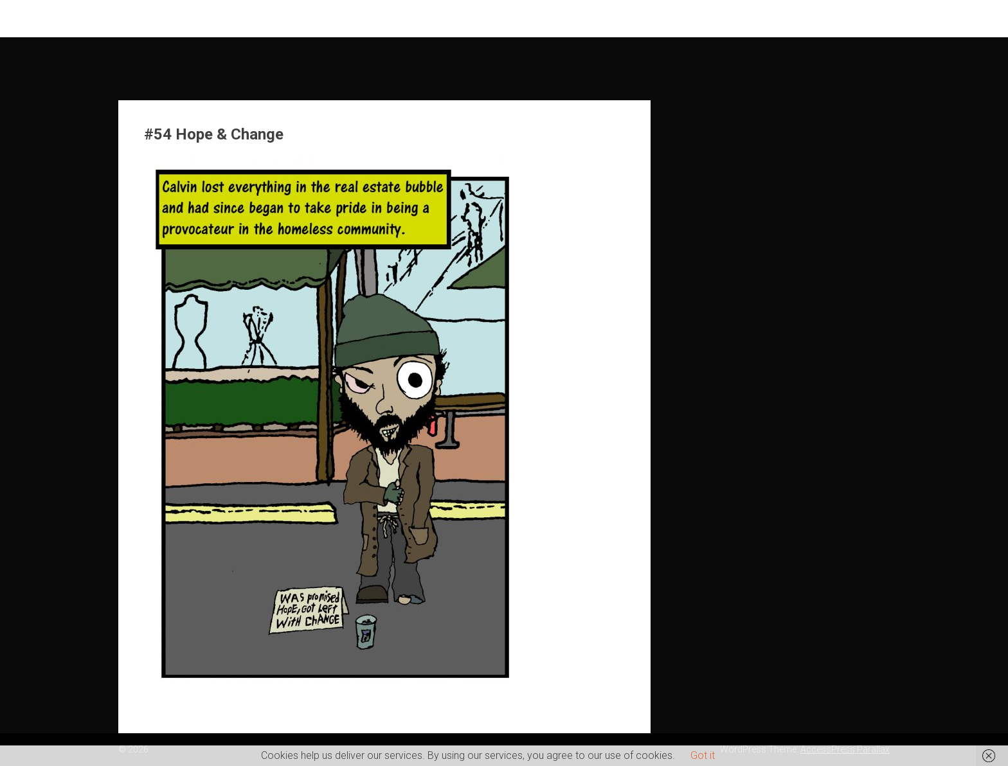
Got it (702, 755)
